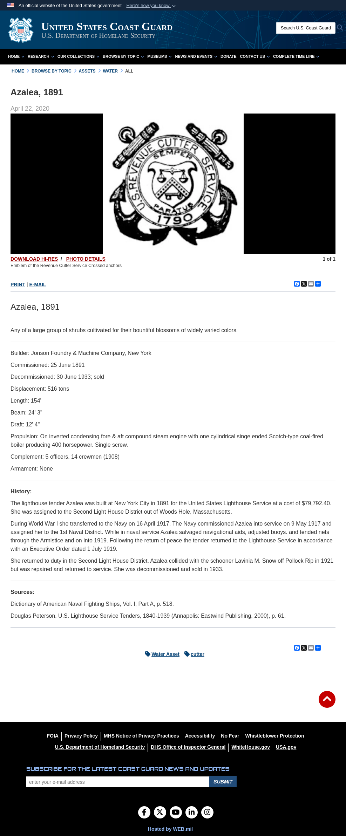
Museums (159, 56)
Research (41, 56)
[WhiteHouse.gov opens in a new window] (250, 747)
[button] (151, 5)
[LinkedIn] (191, 813)
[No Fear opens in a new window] (230, 736)
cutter (192, 654)
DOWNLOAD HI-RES (34, 259)
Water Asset (160, 654)
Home (16, 56)
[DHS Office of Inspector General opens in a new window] (188, 747)
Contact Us (255, 56)
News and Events (196, 56)
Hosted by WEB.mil (170, 829)
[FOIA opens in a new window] (53, 736)
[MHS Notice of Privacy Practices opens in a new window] (141, 736)
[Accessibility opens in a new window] (200, 736)
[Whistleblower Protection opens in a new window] (274, 736)
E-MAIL (37, 284)
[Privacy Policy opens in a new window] (81, 736)
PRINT (18, 284)
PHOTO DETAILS (86, 259)
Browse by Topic (123, 56)
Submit (222, 781)
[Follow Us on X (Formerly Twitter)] (160, 813)
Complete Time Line (296, 56)
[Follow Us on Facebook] (144, 813)
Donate (229, 56)
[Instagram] (207, 813)
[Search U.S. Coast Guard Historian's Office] (305, 28)
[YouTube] (176, 813)
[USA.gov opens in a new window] (286, 747)
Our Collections (78, 56)
